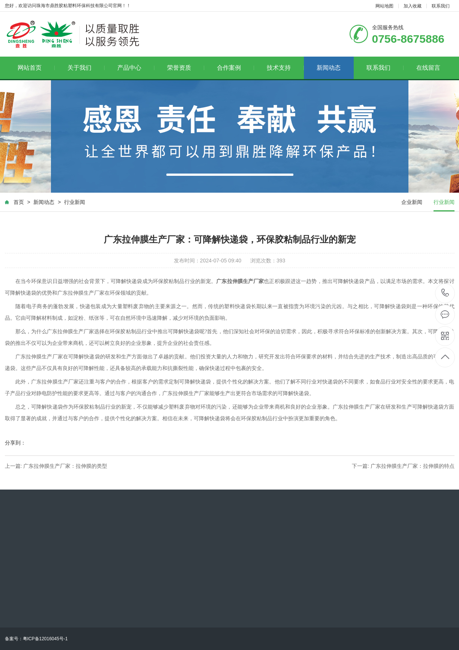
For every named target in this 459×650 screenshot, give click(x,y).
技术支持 (285, 67)
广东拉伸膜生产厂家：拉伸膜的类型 (65, 466)
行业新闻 (74, 202)
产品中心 (135, 67)
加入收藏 (413, 6)
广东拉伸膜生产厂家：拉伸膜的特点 (413, 466)
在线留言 (428, 67)
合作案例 (235, 67)
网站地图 (384, 6)
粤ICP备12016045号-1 (45, 638)
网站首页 (36, 67)
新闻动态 (329, 67)
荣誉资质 (185, 67)
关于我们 (86, 67)
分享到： (15, 443)
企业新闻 (411, 202)
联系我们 (441, 6)
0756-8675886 (445, 293)
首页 (18, 202)
